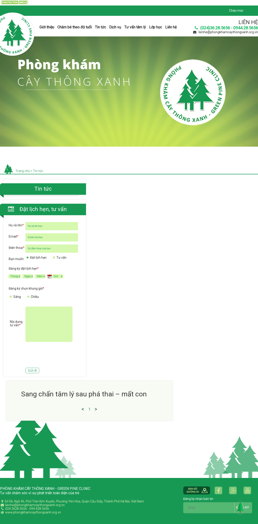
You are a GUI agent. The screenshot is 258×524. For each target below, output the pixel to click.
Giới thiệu (46, 27)
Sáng (17, 297)
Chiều (35, 297)
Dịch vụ (115, 27)
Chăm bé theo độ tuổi (74, 27)
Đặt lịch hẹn (38, 257)
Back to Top (241, 507)
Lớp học (155, 27)
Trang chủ (22, 171)
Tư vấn (61, 257)
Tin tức (100, 27)
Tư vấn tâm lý (135, 27)
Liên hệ (171, 27)
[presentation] (43, 355)
